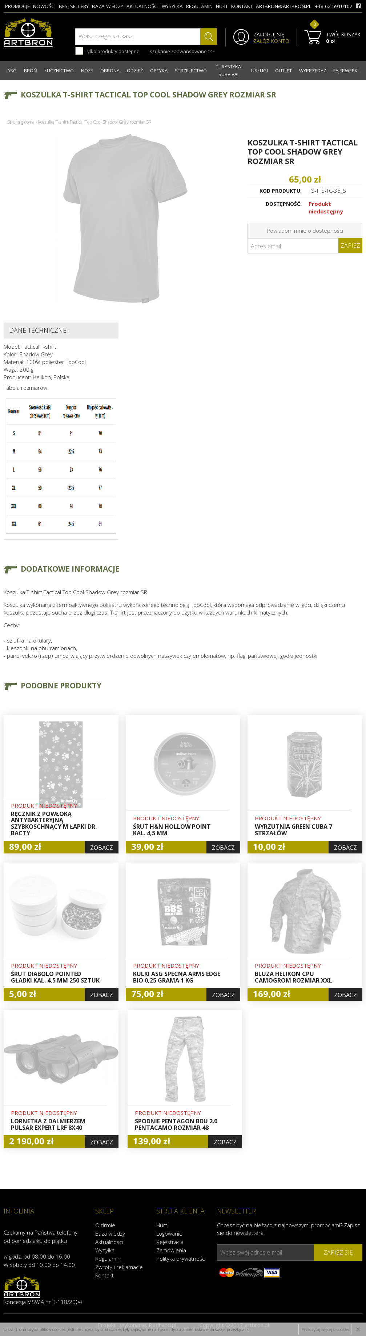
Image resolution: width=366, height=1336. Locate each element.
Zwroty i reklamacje (119, 1267)
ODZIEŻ (135, 70)
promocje (17, 6)
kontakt (242, 6)
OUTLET (283, 70)
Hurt (161, 1225)
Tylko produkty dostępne (107, 51)
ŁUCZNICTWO (59, 70)
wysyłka (172, 6)
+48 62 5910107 (334, 6)
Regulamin (108, 1258)
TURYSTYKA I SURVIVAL (229, 70)
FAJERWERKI (346, 70)
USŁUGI (259, 70)
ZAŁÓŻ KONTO (271, 41)
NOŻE (87, 70)
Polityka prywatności (181, 1258)
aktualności (142, 6)
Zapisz (350, 245)
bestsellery (74, 6)
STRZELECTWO (191, 70)
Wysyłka (104, 1250)
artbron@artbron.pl (283, 6)
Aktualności (109, 1241)
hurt (222, 6)
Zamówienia (171, 1250)
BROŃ (30, 70)
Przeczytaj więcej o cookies (325, 1329)
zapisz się (338, 1252)
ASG (12, 70)
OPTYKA (159, 70)
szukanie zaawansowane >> (182, 51)
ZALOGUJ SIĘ (268, 34)
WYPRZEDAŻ (312, 70)
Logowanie (169, 1233)
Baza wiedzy (110, 1233)
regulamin (199, 6)
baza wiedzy (107, 6)
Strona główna (21, 122)
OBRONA (110, 70)
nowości (44, 6)
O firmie (105, 1225)
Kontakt (104, 1275)
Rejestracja (170, 1241)
